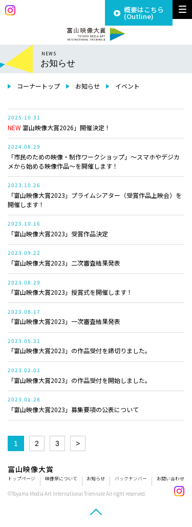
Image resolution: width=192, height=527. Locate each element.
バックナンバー (131, 478)
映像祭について (61, 478)
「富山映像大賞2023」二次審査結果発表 (64, 262)
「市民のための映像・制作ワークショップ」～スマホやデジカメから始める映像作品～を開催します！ (94, 161)
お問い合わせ (170, 478)
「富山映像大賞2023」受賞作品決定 (58, 233)
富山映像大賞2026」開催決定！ (59, 127)
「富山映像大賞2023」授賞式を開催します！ (70, 292)
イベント (127, 86)
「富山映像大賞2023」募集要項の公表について (73, 409)
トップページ (21, 478)
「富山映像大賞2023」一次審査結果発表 (64, 321)
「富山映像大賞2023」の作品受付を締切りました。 (79, 350)
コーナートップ (38, 86)
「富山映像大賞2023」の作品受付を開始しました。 (79, 380)
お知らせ (87, 86)
